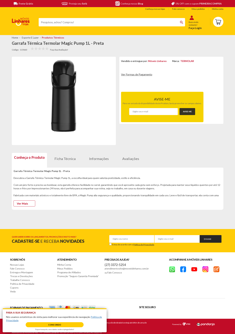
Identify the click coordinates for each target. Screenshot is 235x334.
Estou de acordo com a (133, 242)
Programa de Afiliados (69, 269)
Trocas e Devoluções (21, 273)
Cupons (14, 285)
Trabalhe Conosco (20, 277)
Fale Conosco (17, 266)
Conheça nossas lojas (155, 9)
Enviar (207, 236)
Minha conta (217, 9)
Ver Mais (22, 201)
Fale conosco (178, 9)
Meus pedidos (198, 9)
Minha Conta (64, 262)
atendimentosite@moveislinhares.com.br (127, 266)
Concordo (54, 324)
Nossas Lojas (17, 262)
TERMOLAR (187, 61)
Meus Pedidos (65, 266)
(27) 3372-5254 (115, 262)
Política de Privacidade (143, 242)
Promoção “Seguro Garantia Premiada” (78, 273)
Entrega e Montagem (21, 269)
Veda (13, 289)
